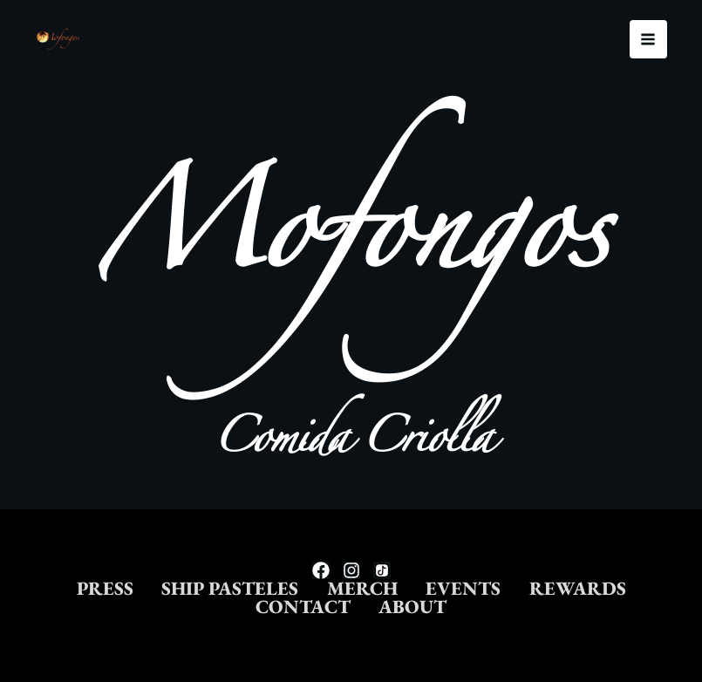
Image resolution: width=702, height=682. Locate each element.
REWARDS (226, 606)
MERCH (435, 585)
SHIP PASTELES (285, 585)
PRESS (143, 585)
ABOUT (490, 606)
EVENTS (549, 585)
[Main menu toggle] (649, 39)
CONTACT (366, 606)
